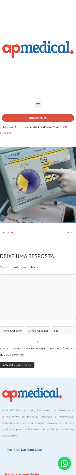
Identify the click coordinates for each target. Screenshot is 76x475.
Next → (71, 232)
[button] (38, 104)
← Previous (7, 232)
